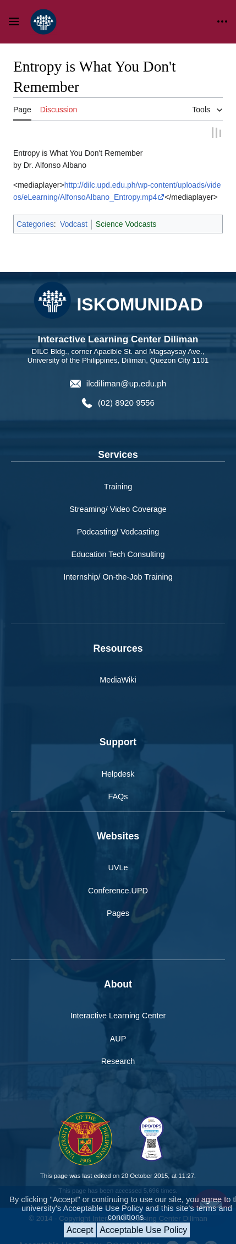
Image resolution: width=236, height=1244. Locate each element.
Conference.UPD (118, 876)
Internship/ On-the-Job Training (117, 563)
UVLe (118, 854)
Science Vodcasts (126, 210)
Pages (118, 899)
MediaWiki (118, 666)
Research (118, 1047)
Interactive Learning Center (118, 1002)
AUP (118, 1025)
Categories (35, 210)
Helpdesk (118, 760)
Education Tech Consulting (117, 540)
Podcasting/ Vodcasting (118, 518)
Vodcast (73, 210)
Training (118, 472)
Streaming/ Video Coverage (118, 495)
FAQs (118, 782)
